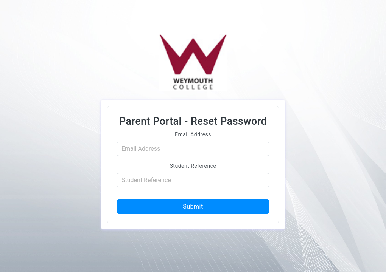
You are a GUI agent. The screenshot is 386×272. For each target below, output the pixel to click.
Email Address (193, 134)
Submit (193, 206)
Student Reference (193, 166)
